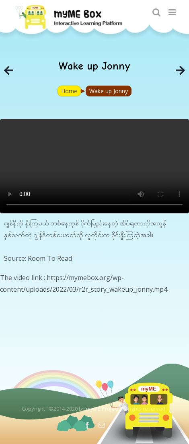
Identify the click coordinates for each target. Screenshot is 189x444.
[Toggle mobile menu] (172, 12)
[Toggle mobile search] (156, 12)
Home (69, 91)
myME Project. (103, 408)
